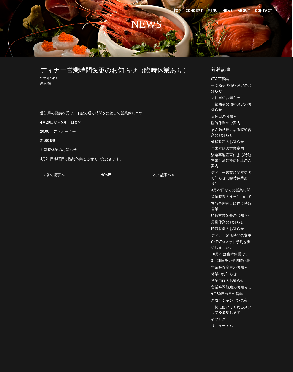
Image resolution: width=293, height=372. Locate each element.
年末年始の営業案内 (227, 148)
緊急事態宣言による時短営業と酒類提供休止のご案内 (231, 160)
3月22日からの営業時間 (230, 190)
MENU (213, 10)
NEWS (227, 10)
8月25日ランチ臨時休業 (230, 261)
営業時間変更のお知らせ (231, 267)
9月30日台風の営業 (227, 294)
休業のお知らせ (224, 274)
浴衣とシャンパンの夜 (229, 300)
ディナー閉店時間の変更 (231, 235)
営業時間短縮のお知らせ (231, 287)
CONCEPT (194, 10)
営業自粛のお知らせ (227, 280)
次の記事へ (162, 175)
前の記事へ (55, 175)
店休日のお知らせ (225, 97)
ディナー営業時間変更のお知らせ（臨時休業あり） (231, 178)
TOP (177, 10)
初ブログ (218, 319)
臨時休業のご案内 (225, 123)
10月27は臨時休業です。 (231, 254)
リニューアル (222, 326)
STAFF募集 (220, 79)
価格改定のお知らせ (227, 142)
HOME (105, 175)
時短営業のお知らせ (227, 229)
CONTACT (263, 10)
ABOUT (244, 10)
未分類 (45, 83)
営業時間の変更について (231, 197)
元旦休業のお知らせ (227, 222)
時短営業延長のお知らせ (231, 215)
